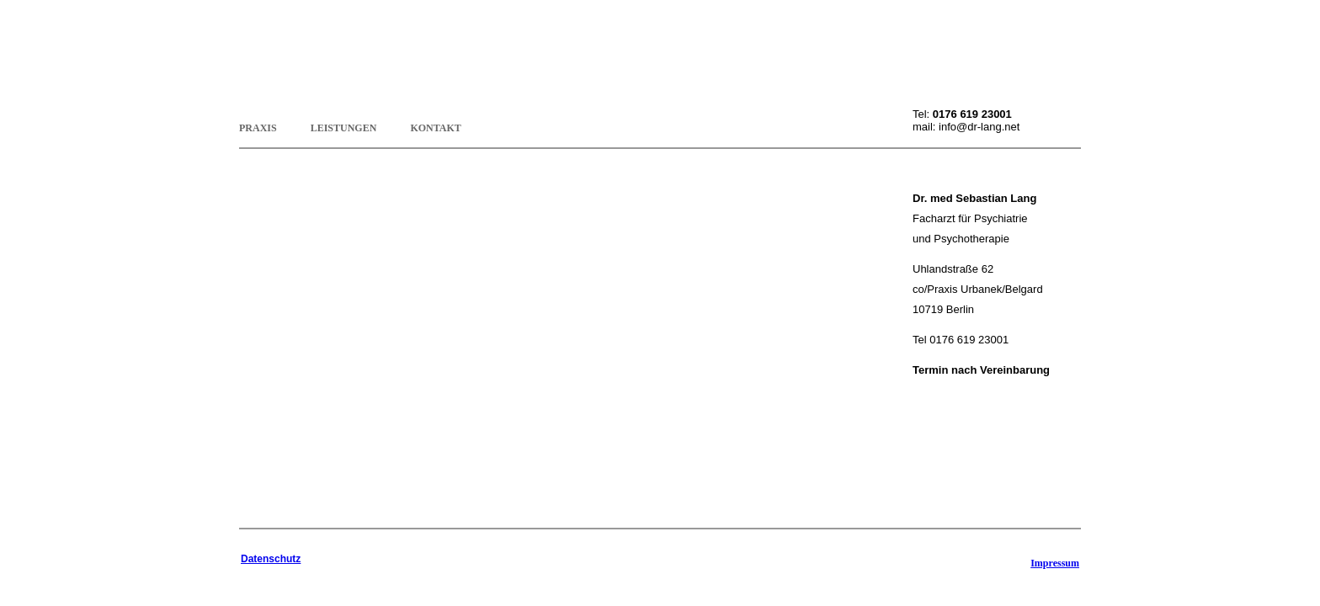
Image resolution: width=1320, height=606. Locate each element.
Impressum (1054, 563)
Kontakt (435, 126)
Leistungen (344, 126)
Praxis (258, 126)
